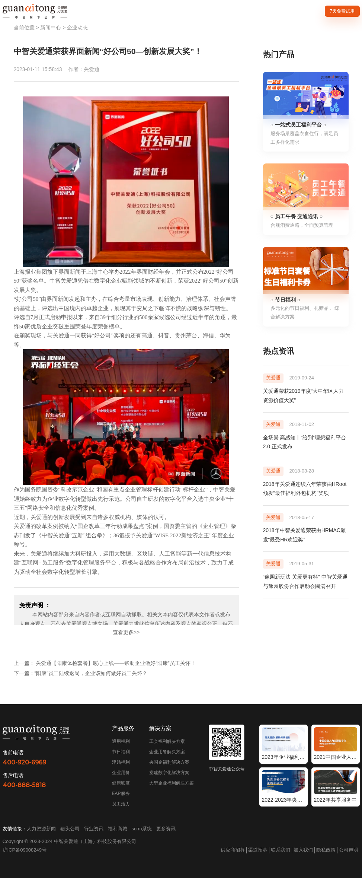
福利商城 (117, 828)
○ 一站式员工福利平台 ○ (298, 125)
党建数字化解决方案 (169, 772)
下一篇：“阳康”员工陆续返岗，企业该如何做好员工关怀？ (80, 673)
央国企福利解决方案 (169, 762)
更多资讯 (166, 828)
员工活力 (121, 804)
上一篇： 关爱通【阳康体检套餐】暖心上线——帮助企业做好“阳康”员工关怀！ (105, 663)
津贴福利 (121, 762)
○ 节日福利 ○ (285, 300)
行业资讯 (93, 828)
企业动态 (77, 28)
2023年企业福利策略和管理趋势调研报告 (283, 757)
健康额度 (121, 783)
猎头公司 (70, 828)
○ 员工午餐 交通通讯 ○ (296, 216)
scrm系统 (142, 828)
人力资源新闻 (41, 828)
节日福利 (121, 751)
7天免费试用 (342, 11)
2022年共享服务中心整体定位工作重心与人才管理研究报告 (335, 800)
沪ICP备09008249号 (25, 850)
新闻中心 (50, 28)
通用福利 (121, 741)
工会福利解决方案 (167, 741)
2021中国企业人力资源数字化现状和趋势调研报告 (335, 757)
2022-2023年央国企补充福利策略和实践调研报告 (283, 800)
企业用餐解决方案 (167, 751)
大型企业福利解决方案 (171, 783)
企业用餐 (121, 772)
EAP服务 (121, 793)
